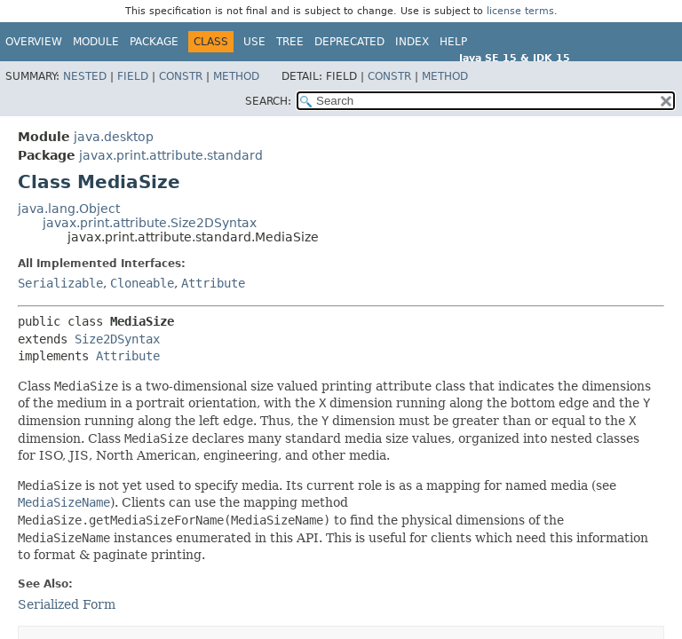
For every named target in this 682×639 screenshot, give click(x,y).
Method (236, 76)
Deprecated (349, 42)
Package (154, 42)
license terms (520, 11)
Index (412, 42)
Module (96, 42)
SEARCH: (268, 101)
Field (132, 76)
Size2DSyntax (117, 339)
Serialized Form (66, 604)
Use (254, 42)
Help (453, 42)
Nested (85, 76)
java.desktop (114, 137)
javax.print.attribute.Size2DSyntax (150, 223)
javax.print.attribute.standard (171, 155)
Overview (33, 42)
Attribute (213, 283)
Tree (290, 42)
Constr (180, 76)
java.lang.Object (69, 208)
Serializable (60, 283)
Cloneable (142, 283)
